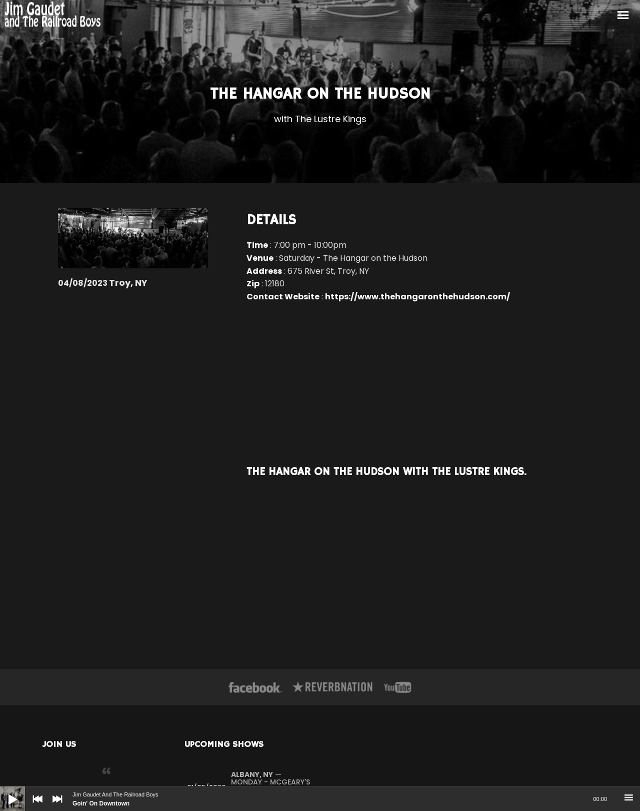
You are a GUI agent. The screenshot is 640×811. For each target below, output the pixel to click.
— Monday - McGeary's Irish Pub (270, 782)
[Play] (5, 791)
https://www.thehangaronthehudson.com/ (417, 296)
